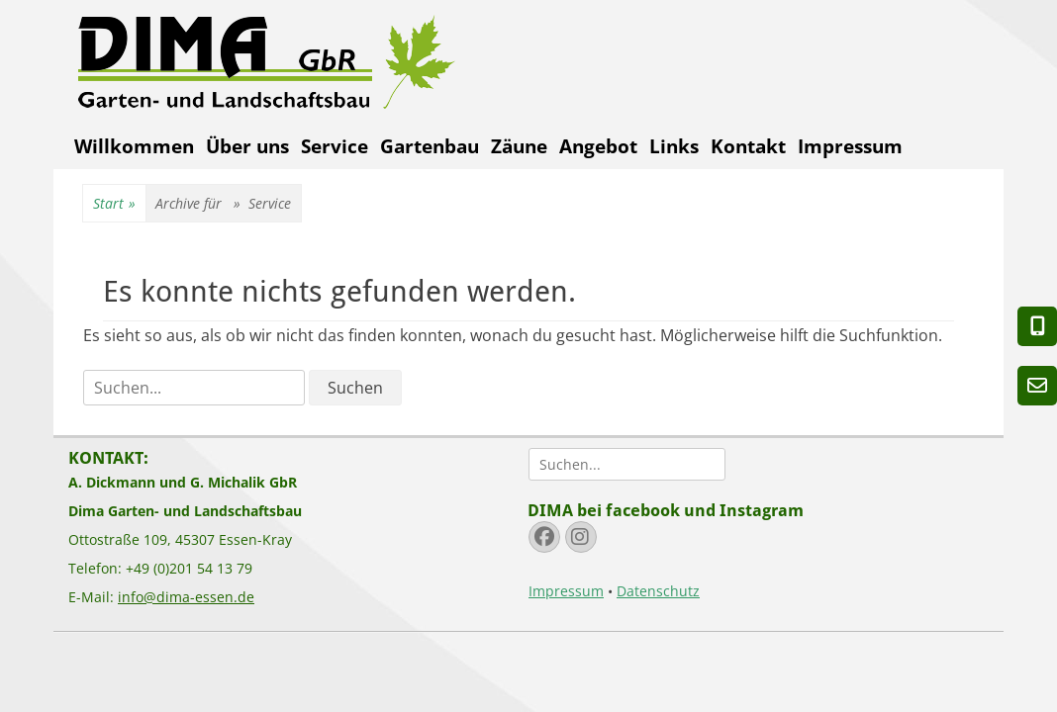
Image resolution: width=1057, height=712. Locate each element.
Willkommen (134, 146)
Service (334, 146)
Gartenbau (429, 146)
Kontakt (748, 146)
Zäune (519, 146)
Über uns (247, 146)
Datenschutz (658, 590)
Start (114, 204)
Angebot (598, 146)
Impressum (850, 146)
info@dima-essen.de (186, 596)
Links (674, 146)
